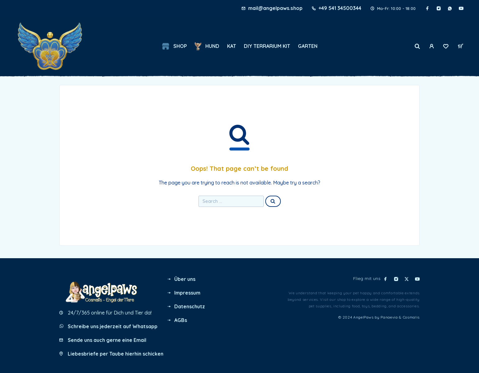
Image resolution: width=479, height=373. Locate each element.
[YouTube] (461, 8)
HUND (207, 46)
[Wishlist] (445, 47)
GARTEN (307, 46)
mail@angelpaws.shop (275, 8)
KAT (231, 46)
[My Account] (431, 46)
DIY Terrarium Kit (267, 46)
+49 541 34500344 (339, 8)
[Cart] (460, 46)
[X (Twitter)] (406, 279)
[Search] (417, 46)
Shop (174, 46)
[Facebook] (427, 8)
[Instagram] (438, 8)
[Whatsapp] (449, 8)
